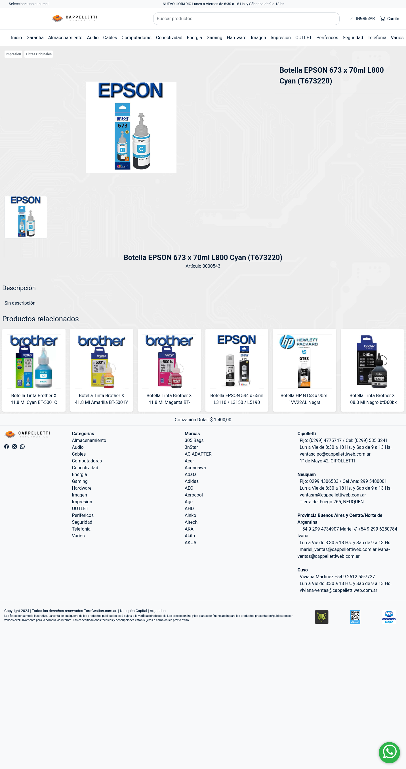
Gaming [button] (214, 37)
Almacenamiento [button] (65, 37)
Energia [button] (194, 37)
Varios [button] (397, 37)
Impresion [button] (281, 37)
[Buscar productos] (246, 18)
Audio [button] (93, 37)
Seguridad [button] (353, 37)
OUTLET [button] (303, 37)
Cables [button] (110, 37)
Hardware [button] (236, 37)
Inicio (16, 37)
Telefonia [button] (377, 37)
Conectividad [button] (169, 37)
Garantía (34, 37)
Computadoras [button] (136, 37)
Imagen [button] (258, 37)
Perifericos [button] (327, 37)
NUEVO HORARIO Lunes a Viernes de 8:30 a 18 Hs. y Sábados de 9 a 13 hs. (224, 4)
